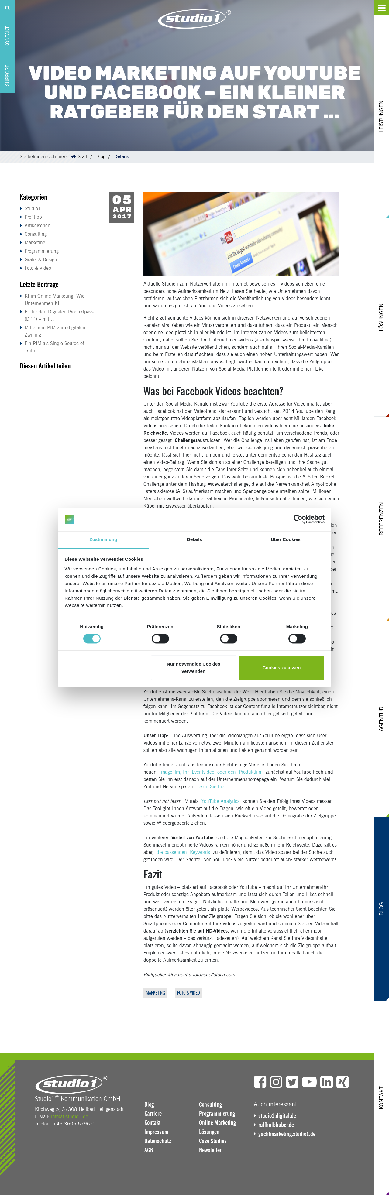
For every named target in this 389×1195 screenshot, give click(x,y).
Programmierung (42, 251)
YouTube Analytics (220, 801)
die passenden (173, 852)
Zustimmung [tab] (103, 539)
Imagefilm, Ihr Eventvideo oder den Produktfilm (213, 772)
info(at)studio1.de (69, 1116)
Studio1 (33, 208)
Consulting (36, 234)
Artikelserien (37, 225)
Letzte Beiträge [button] (39, 284)
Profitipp (33, 217)
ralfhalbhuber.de (276, 1124)
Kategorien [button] (33, 197)
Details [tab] (194, 539)
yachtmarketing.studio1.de (286, 1134)
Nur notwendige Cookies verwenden (193, 667)
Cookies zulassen (281, 667)
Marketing (35, 242)
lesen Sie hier (211, 786)
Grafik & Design (41, 259)
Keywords (200, 852)
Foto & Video (38, 268)
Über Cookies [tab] (286, 539)
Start (83, 156)
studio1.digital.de (277, 1115)
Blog (100, 156)
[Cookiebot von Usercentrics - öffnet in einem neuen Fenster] (298, 519)
